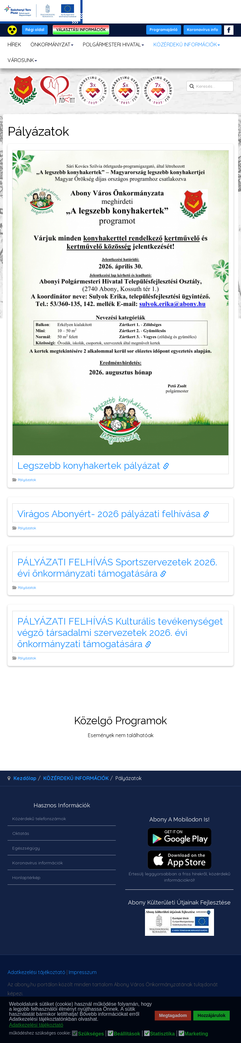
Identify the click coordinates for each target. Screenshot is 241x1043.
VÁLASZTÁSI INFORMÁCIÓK (81, 29)
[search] (209, 86)
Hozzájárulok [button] (212, 1015)
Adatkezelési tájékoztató (36, 972)
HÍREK (14, 44)
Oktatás (20, 833)
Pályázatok (27, 480)
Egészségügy (26, 848)
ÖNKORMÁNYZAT (51, 44)
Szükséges (91, 1033)
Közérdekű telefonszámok (39, 818)
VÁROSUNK (22, 60)
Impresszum (83, 972)
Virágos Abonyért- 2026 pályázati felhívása (113, 513)
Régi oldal (34, 29)
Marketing (196, 1033)
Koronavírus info (202, 29)
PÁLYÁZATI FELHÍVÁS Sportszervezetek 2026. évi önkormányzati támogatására (117, 568)
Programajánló (164, 29)
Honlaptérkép (26, 877)
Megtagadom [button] (173, 1015)
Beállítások (127, 1033)
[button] (100, 1019)
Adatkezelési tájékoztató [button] (36, 1025)
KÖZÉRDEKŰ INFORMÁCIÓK (186, 44)
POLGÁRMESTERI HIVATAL (113, 44)
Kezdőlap (24, 778)
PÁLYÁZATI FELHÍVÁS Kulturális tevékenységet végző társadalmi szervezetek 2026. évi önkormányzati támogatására (120, 632)
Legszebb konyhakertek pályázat (93, 465)
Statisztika (162, 1033)
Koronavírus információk (37, 863)
